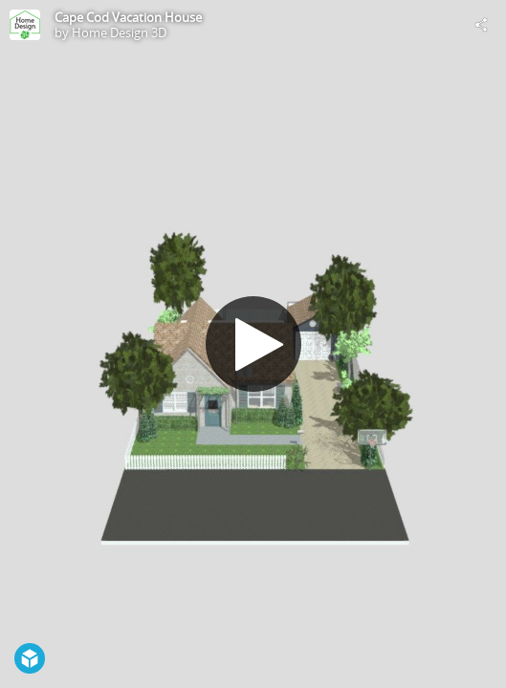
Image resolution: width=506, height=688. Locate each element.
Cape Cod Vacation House (128, 17)
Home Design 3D (119, 32)
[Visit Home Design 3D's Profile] (25, 25)
